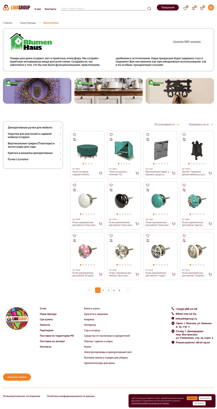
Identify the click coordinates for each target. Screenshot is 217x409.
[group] (37, 91)
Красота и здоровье (96, 313)
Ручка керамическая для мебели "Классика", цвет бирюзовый (157, 223)
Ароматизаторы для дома (99, 362)
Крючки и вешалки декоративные (30, 153)
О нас (37, 9)
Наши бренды (28, 22)
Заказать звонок (17, 376)
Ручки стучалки (18, 159)
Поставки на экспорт (52, 341)
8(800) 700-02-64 (186, 313)
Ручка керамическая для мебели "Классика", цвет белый (84, 223)
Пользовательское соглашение (21, 396)
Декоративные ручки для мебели (30, 127)
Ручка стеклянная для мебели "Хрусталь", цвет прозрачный (120, 274)
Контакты (50, 9)
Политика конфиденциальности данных (71, 396)
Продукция (168, 7)
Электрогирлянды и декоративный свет (108, 352)
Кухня (87, 346)
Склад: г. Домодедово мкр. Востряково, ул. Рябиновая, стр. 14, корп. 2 (194, 334)
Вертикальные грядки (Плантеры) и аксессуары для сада (31, 145)
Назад (89, 290)
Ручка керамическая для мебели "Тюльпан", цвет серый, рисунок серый (193, 274)
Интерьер (90, 324)
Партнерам (46, 330)
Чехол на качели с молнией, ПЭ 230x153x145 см (118, 173)
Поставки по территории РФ (57, 335)
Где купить (46, 319)
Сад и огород (92, 330)
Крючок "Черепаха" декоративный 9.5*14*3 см (193, 173)
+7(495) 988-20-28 (186, 308)
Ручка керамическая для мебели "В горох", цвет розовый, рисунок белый (83, 274)
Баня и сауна (92, 308)
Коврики (89, 319)
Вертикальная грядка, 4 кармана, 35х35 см (157, 172)
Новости (45, 324)
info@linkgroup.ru (186, 318)
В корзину (100, 173)
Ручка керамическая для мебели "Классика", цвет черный (120, 223)
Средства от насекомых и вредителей (107, 335)
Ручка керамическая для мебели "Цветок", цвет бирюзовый (192, 223)
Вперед (128, 290)
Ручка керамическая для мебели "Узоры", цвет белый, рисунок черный (156, 274)
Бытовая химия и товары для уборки (106, 357)
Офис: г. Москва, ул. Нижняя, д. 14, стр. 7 (194, 325)
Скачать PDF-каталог (187, 41)
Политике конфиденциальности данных (150, 403)
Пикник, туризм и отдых (98, 341)
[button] (83, 163)
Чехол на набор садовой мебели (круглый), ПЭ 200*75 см (82, 173)
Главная (7, 22)
